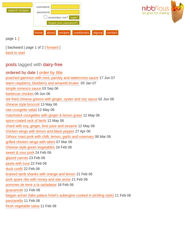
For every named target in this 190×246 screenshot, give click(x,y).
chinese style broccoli (23, 104)
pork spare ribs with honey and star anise (38, 179)
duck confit (14, 169)
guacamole (14, 190)
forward (52, 47)
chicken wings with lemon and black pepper (40, 131)
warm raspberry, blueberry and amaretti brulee (43, 83)
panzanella (14, 201)
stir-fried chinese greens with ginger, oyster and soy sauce (51, 99)
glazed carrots (17, 158)
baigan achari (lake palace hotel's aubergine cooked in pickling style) (60, 195)
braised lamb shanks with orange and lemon (40, 174)
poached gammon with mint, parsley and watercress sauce (52, 78)
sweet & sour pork (20, 152)
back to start (15, 53)
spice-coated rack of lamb (26, 121)
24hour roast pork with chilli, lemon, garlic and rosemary (50, 137)
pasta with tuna (18, 163)
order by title (50, 72)
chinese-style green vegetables (30, 147)
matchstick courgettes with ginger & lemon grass (44, 115)
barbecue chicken (20, 94)
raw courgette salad (21, 110)
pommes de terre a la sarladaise (31, 185)
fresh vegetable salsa (22, 206)
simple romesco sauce (23, 88)
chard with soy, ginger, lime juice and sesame (41, 126)
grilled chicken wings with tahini (30, 142)
